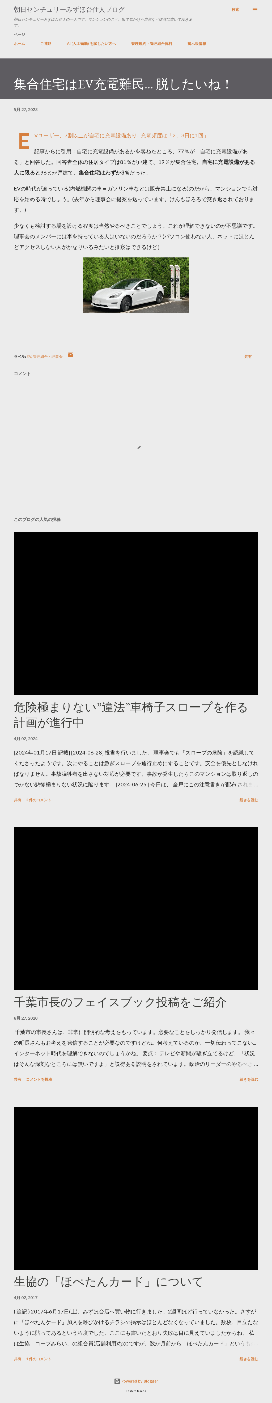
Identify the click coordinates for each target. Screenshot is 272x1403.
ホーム (19, 43)
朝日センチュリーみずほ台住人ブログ (69, 9)
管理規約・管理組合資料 (151, 43)
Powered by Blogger (136, 1381)
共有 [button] (248, 356)
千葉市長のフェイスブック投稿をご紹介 (120, 1002)
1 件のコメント (38, 1359)
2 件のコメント (38, 800)
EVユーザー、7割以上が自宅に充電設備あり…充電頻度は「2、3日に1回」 (121, 135)
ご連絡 (46, 43)
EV (29, 356)
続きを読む (249, 800)
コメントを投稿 (39, 1079)
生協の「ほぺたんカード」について (109, 1281)
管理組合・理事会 (48, 356)
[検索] (235, 9)
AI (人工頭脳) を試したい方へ (91, 43)
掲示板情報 (197, 43)
